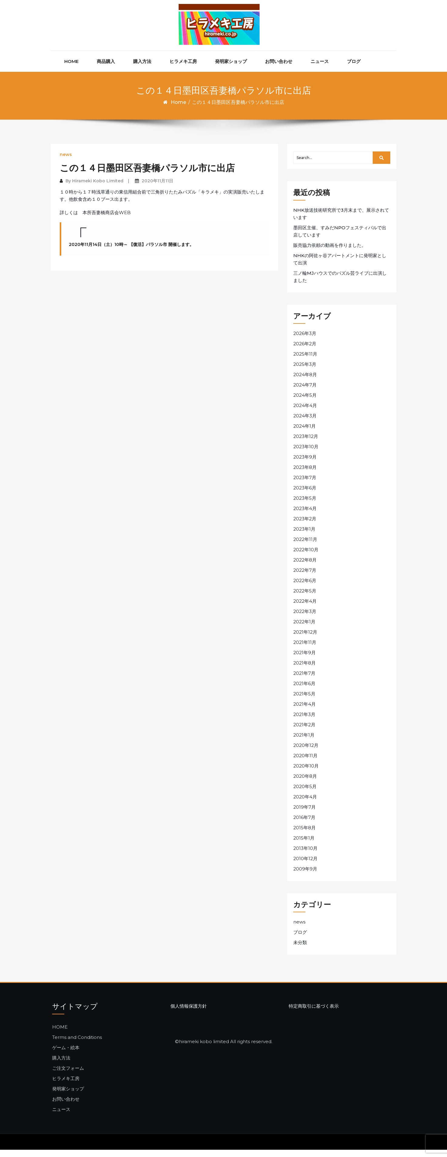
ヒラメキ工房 (183, 68)
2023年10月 (305, 454)
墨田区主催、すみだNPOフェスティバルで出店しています (339, 238)
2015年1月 (303, 845)
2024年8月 (305, 382)
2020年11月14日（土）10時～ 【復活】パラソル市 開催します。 (131, 251)
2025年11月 (305, 361)
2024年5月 (305, 402)
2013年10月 (305, 855)
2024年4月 (305, 413)
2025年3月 (304, 371)
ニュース (320, 68)
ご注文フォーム (68, 1075)
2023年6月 (304, 495)
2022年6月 (304, 588)
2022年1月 (304, 629)
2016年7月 (304, 824)
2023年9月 (305, 464)
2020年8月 (305, 783)
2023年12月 (305, 443)
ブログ (354, 68)
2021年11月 (304, 649)
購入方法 (142, 68)
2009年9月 (305, 876)
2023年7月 (304, 485)
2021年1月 (303, 742)
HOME (71, 68)
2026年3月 (304, 340)
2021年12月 (305, 639)
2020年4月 (305, 804)
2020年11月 (305, 763)
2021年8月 (304, 670)
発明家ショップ (231, 68)
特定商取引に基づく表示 (314, 1013)
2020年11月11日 (157, 188)
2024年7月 (305, 392)
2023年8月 (305, 474)
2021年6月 (304, 691)
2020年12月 (305, 752)
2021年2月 (304, 732)
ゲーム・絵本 (65, 1055)
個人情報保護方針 (188, 1013)
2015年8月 (304, 835)
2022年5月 (304, 598)
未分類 (300, 950)
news (66, 162)
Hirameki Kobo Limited (97, 188)
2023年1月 (304, 536)
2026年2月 (304, 351)
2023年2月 (304, 526)
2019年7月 (304, 814)
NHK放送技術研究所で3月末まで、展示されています (341, 220)
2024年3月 (305, 423)
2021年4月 (304, 711)
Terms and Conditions (77, 1044)
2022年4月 (305, 608)
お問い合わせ (278, 68)
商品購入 (106, 68)
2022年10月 (305, 557)
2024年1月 (304, 433)
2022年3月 (304, 619)
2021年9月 (304, 660)
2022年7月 (304, 577)
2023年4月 (305, 516)
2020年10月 (306, 773)
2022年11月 (305, 546)
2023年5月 (304, 505)
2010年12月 (305, 866)
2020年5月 (305, 794)
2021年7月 (304, 680)
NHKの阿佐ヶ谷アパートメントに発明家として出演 (339, 266)
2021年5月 (304, 701)
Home (178, 109)
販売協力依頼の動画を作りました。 (329, 252)
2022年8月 (305, 567)
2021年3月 (304, 721)
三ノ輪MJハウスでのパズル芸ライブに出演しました (340, 283)
